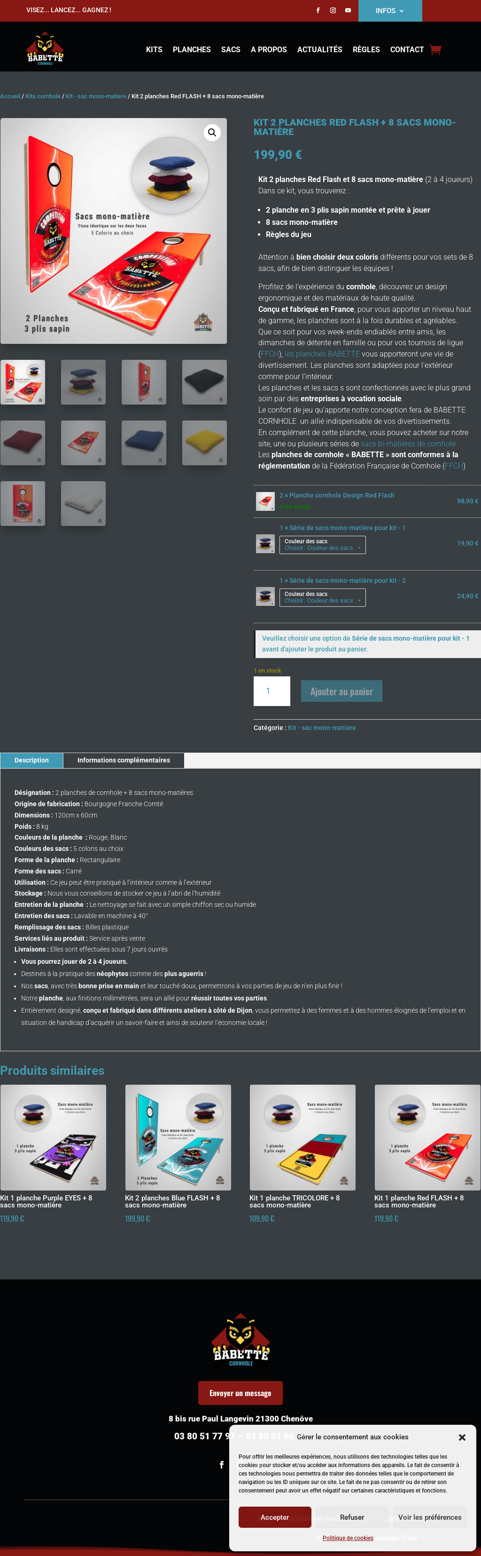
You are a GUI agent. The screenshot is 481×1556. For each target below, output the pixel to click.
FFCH (270, 353)
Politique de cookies (348, 1538)
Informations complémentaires (124, 760)
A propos (269, 50)
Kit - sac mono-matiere (96, 96)
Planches (192, 50)
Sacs (230, 50)
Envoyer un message (240, 1392)
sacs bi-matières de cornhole (407, 443)
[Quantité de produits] (272, 691)
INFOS (386, 11)
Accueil (10, 96)
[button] (462, 1437)
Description (32, 760)
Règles (366, 50)
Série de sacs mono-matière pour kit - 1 (347, 528)
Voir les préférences (430, 1517)
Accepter (275, 1517)
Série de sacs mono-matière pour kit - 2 (347, 580)
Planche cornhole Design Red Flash (342, 495)
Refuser (352, 1517)
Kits (154, 50)
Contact (407, 50)
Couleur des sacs (306, 541)
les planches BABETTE (321, 353)
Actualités (319, 50)
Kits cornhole (43, 96)
